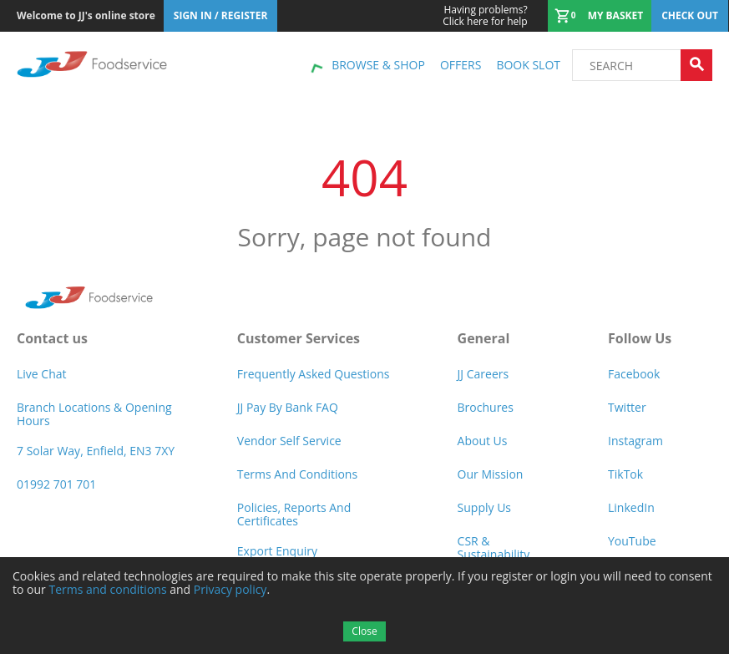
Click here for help (485, 16)
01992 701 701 (56, 484)
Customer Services (298, 338)
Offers (460, 65)
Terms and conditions (107, 589)
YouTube (632, 541)
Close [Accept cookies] (364, 631)
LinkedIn (631, 507)
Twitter (627, 407)
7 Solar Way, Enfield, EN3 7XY (96, 451)
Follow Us (639, 338)
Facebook (634, 374)
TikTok (625, 474)
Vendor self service (289, 441)
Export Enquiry (277, 551)
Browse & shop (378, 65)
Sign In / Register (221, 15)
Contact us (52, 338)
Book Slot (528, 65)
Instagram (635, 441)
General (484, 338)
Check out (689, 15)
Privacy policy (230, 589)
